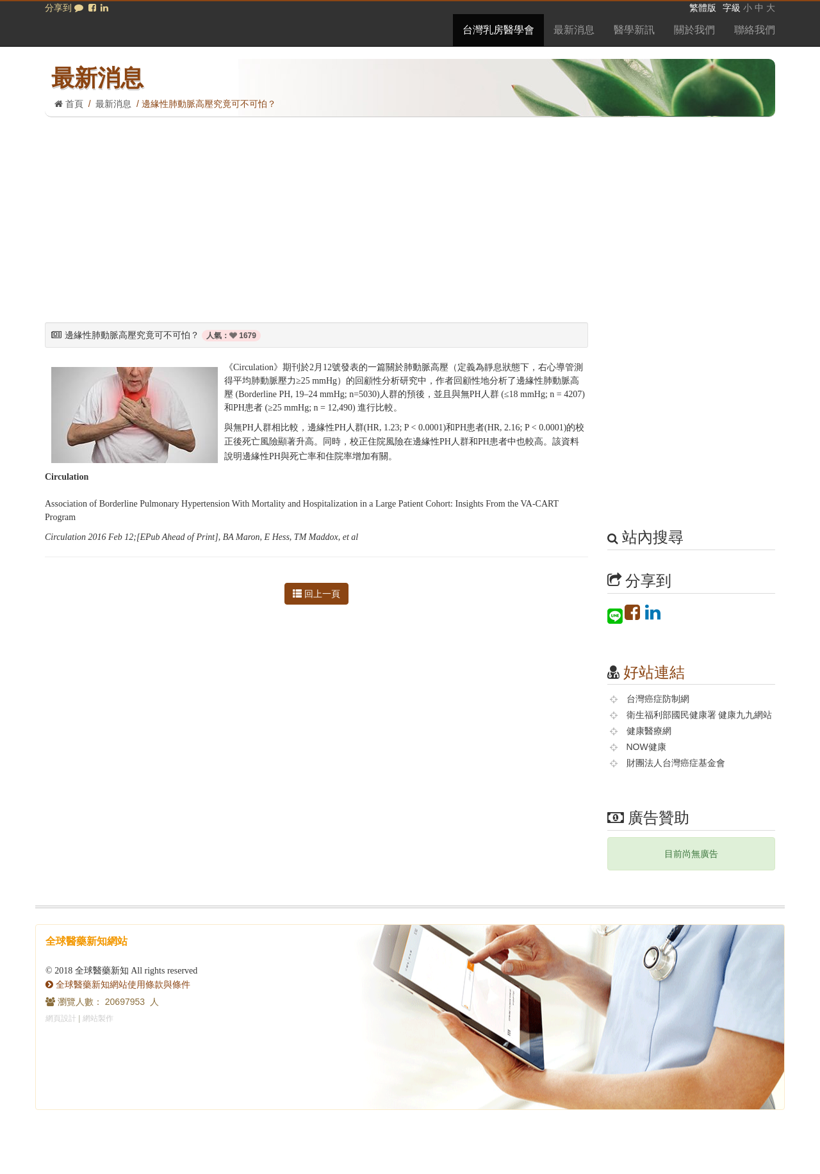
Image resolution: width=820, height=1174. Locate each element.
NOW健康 (646, 747)
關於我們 (694, 29)
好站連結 (654, 672)
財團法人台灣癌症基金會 (676, 763)
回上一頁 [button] (316, 594)
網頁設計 (60, 1018)
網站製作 (98, 1018)
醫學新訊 (634, 29)
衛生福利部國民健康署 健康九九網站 (700, 715)
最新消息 (574, 29)
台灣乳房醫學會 (498, 29)
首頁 (68, 104)
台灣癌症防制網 (658, 699)
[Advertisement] (410, 213)
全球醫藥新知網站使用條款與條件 (117, 984)
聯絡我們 (754, 29)
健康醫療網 (649, 731)
